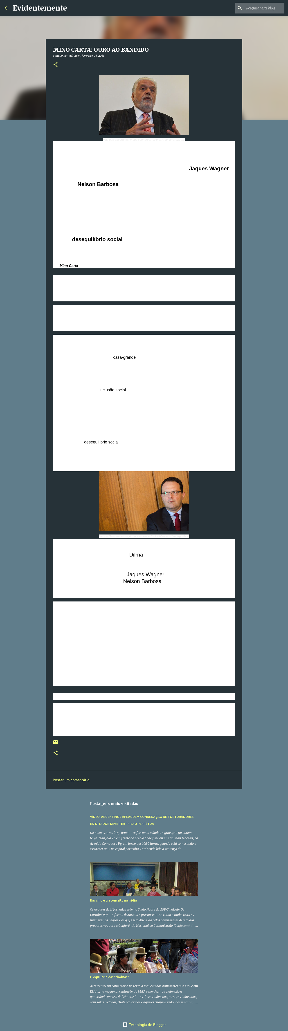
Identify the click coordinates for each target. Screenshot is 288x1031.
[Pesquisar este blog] (260, 8)
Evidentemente (40, 8)
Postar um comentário (71, 780)
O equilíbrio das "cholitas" (109, 977)
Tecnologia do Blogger (144, 1025)
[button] (55, 65)
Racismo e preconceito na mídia (113, 900)
